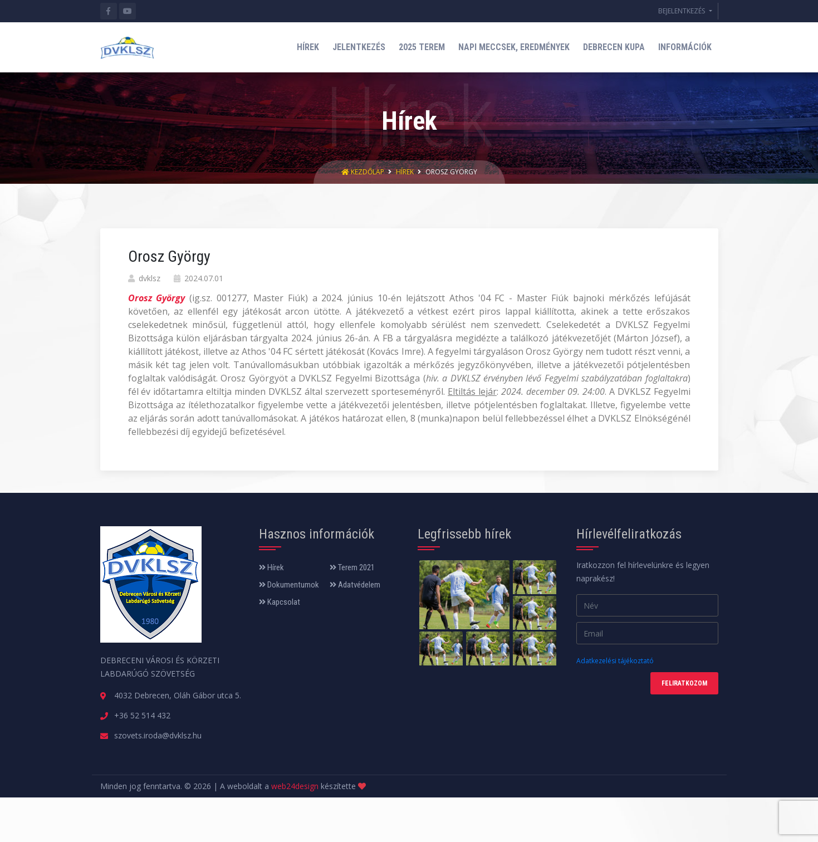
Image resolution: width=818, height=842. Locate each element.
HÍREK (308, 47)
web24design (295, 786)
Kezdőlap (363, 172)
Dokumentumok (289, 585)
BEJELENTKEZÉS (682, 11)
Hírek (405, 172)
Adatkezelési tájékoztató (615, 660)
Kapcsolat (279, 602)
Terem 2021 (352, 567)
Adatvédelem (355, 585)
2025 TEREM (422, 47)
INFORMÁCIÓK (685, 47)
